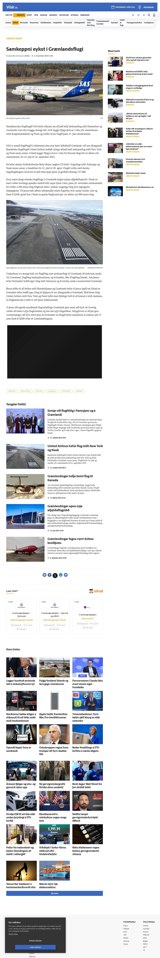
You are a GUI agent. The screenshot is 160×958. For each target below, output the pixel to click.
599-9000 (12, 923)
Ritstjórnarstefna (38, 917)
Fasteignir (147, 902)
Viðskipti (126, 902)
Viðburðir (147, 908)
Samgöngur (59, 392)
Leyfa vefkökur (50, 947)
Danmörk (44, 392)
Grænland (12, 392)
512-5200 (39, 908)
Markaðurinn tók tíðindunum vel (140, 187)
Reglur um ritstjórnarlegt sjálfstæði (14, 909)
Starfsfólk (35, 924)
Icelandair (91, 392)
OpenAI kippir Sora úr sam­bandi (20, 738)
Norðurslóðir (75, 392)
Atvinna (146, 905)
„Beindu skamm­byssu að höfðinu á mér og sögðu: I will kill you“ (138, 116)
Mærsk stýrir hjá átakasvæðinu (52, 858)
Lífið (125, 908)
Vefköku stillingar (20, 947)
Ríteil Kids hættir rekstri (136, 173)
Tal (144, 924)
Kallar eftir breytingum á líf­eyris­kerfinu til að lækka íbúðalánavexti (139, 131)
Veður (145, 911)
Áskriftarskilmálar (38, 920)
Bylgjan (146, 914)
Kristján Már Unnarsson (15, 56)
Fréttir (125, 898)
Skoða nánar (13, 941)
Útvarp (125, 918)
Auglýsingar (36, 911)
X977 (145, 921)
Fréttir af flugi (28, 392)
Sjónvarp (126, 914)
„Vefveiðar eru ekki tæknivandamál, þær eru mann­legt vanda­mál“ (139, 146)
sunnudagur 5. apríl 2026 (124, 7)
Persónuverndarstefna (13, 913)
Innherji (146, 898)
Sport (125, 905)
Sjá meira (54, 866)
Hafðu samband (38, 914)
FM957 (145, 918)
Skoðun (126, 911)
